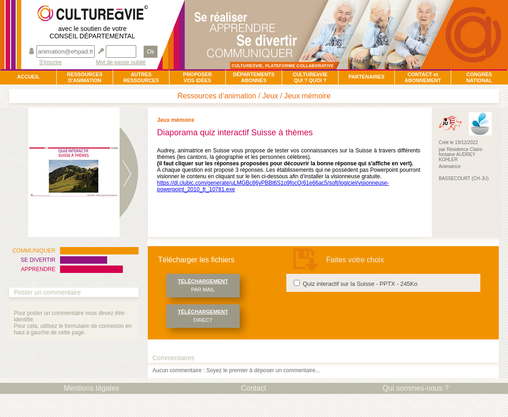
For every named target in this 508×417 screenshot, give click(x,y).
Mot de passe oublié (120, 62)
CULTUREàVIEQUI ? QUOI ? (310, 77)
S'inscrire (50, 62)
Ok (150, 51)
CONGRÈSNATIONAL (479, 77)
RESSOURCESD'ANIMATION (85, 77)
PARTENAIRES (366, 76)
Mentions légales (91, 388)
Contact (253, 388)
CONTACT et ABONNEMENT (423, 77)
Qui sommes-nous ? (415, 388)
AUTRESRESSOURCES (141, 77)
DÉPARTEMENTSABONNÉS (253, 77)
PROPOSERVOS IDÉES (197, 77)
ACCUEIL (28, 76)
